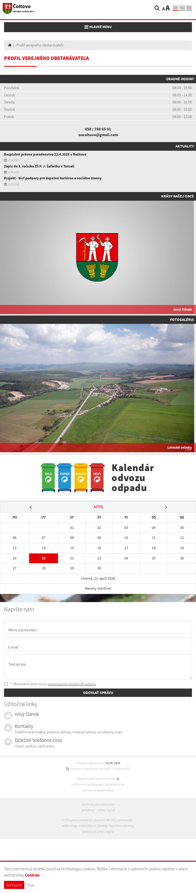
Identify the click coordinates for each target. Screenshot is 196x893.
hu (182, 7)
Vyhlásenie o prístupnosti (87, 784)
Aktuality (185, 146)
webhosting (69, 826)
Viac (31, 885)
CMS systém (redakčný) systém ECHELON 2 (90, 820)
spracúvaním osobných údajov (71, 684)
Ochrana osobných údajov (98, 790)
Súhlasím (14, 885)
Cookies (32, 875)
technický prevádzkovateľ (98, 804)
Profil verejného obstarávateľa (40, 45)
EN (189, 7)
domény (102, 826)
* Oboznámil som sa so (50, 684)
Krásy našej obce (177, 196)
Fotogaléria (182, 319)
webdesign (88, 810)
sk (175, 7)
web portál (125, 820)
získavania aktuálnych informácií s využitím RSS (98, 769)
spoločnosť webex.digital (98, 832)
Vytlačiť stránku (107, 779)
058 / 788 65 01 (98, 129)
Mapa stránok (85, 779)
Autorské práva (115, 784)
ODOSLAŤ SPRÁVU (98, 692)
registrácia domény (121, 826)
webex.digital (106, 810)
